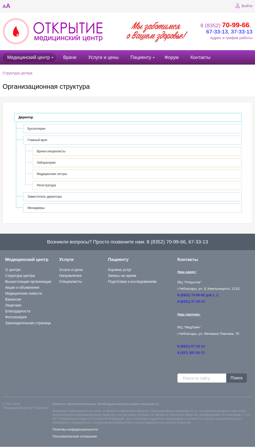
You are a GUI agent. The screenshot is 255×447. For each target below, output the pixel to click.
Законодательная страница (28, 323)
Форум (172, 57)
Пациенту (140, 57)
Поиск (236, 377)
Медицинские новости (23, 293)
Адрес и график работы (231, 38)
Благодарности (17, 311)
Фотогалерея (16, 317)
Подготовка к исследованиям (132, 281)
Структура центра (17, 73)
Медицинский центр (28, 57)
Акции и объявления (22, 287)
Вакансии (13, 299)
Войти (243, 6)
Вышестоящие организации (28, 281)
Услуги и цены (103, 57)
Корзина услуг (119, 270)
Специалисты (70, 281)
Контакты (200, 57)
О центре (13, 270)
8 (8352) (225, 25)
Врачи (69, 57)
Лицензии (13, 305)
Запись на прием (122, 276)
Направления (70, 276)
